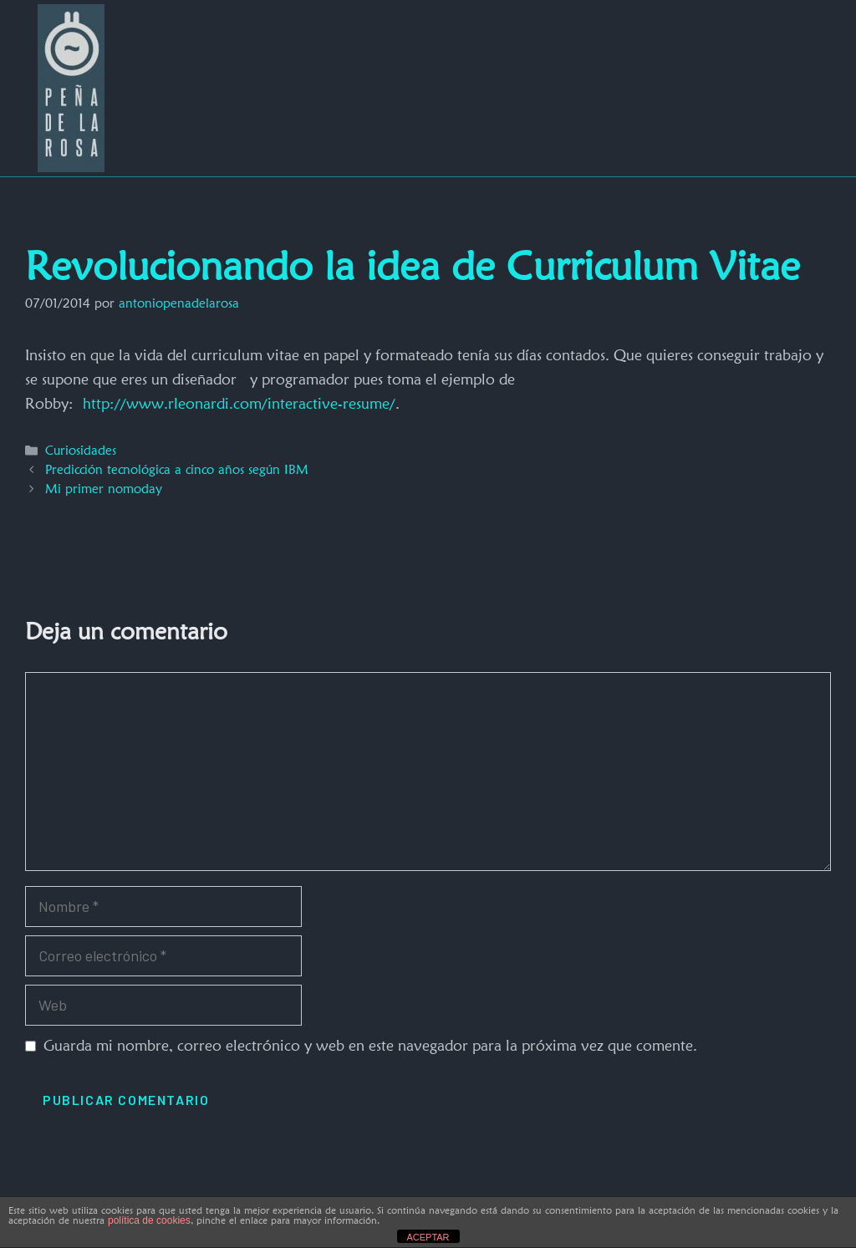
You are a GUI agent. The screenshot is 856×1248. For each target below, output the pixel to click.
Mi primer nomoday (103, 489)
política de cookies (149, 1220)
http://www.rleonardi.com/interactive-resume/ (239, 403)
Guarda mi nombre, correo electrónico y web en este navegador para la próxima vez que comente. (370, 1045)
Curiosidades (80, 450)
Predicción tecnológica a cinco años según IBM (176, 469)
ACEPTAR (427, 1237)
